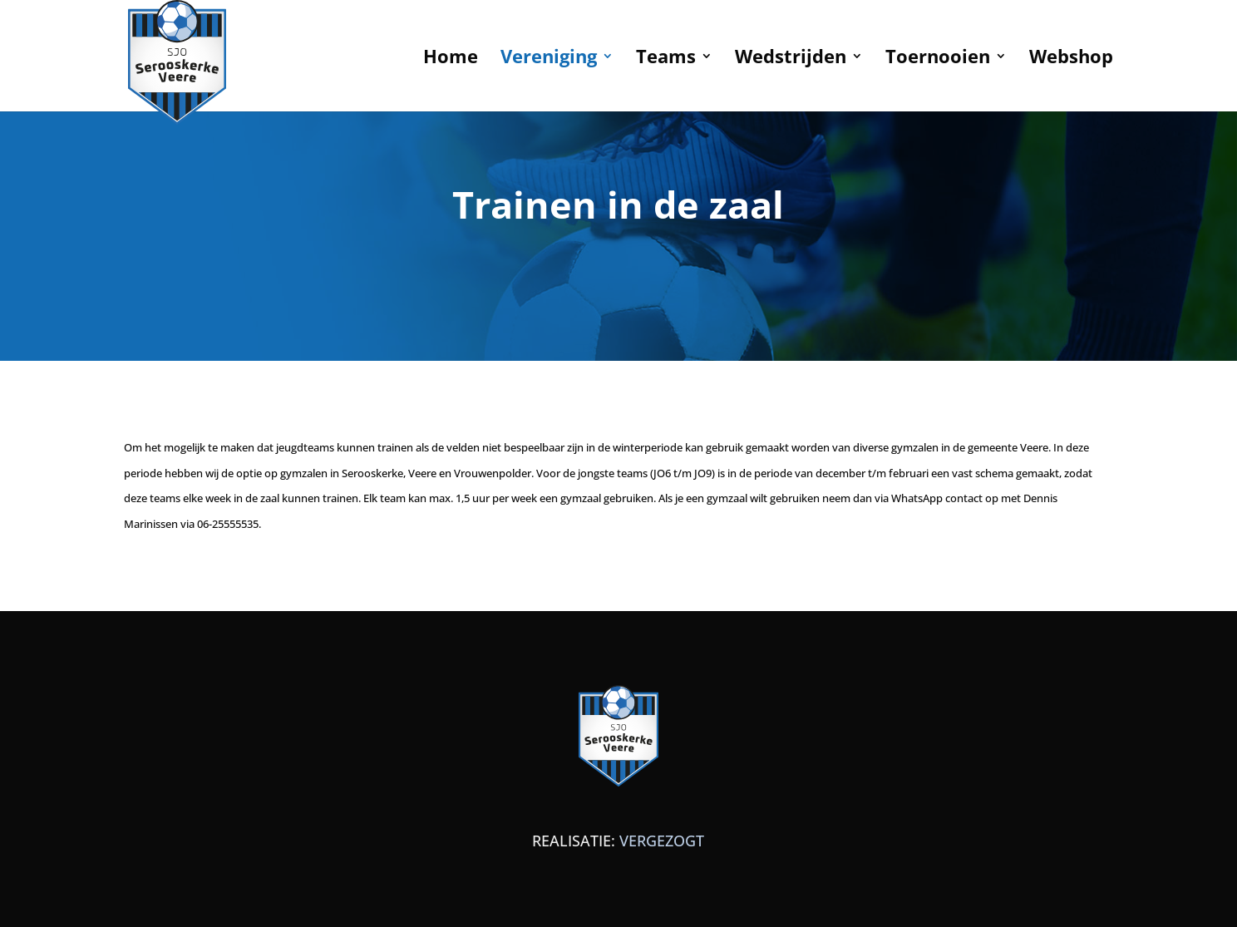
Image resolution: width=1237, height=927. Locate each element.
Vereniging (548, 59)
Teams (666, 59)
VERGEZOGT (661, 841)
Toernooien (937, 59)
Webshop (1071, 59)
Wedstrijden (790, 59)
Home (450, 59)
